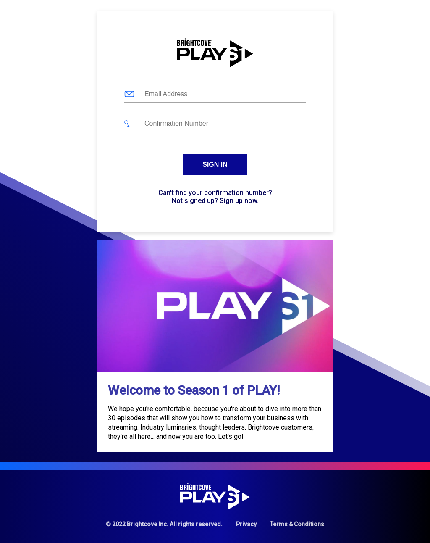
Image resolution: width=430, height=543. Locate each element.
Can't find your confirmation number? (215, 193)
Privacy (246, 524)
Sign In (215, 164)
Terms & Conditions (297, 524)
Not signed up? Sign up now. (215, 201)
